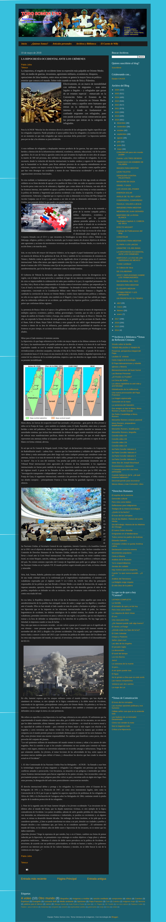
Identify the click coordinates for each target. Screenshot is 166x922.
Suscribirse (116, 68)
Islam (89, 904)
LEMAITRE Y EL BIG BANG (128, 248)
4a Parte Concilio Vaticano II (124, 449)
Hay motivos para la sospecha (124, 570)
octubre (120, 130)
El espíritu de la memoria (122, 495)
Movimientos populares (121, 553)
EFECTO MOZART (125, 227)
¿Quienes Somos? (40, 43)
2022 (117, 105)
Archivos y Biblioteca (86, 43)
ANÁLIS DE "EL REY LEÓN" (129, 196)
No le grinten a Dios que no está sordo (128, 677)
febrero (120, 310)
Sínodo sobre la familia (121, 344)
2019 (117, 116)
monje (101, 907)
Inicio (24, 43)
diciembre (121, 123)
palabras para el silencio (33, 904)
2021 (117, 108)
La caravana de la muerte (122, 664)
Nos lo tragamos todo (121, 726)
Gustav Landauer (124, 264)
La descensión (118, 650)
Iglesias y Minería (119, 367)
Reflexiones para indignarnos (124, 505)
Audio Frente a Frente (76, 904)
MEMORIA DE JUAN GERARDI (130, 211)
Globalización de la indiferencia (125, 389)
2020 (117, 112)
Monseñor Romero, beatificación (125, 429)
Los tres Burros (118, 657)
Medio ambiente (66, 901)
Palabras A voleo (137, 904)
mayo (119, 149)
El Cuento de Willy (109, 43)
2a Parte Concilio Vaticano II (124, 456)
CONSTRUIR (122, 237)
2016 (117, 323)
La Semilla (116, 603)
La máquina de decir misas (123, 613)
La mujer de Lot (118, 687)
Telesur (24, 67)
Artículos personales (62, 43)
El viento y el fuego (120, 627)
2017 (117, 319)
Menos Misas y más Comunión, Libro (127, 484)
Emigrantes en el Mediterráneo (125, 534)
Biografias (64, 898)
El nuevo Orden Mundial (122, 530)
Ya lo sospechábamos (121, 563)
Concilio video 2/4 (119, 442)
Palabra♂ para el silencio (29, 907)
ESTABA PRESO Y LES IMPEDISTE (127, 293)
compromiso (117, 898)
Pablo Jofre (26, 65)
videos (128, 898)
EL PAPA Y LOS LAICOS (127, 244)
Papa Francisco (96, 901)
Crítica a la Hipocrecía (121, 729)
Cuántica (116, 901)
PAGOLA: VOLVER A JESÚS (129, 204)
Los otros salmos (122, 904)
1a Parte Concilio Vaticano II (124, 459)
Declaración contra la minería (124, 549)
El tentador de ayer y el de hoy (125, 606)
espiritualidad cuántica (77, 907)
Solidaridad (44, 907)
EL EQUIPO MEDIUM (126, 288)
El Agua (115, 674)
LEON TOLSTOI (123, 172)
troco (108, 907)
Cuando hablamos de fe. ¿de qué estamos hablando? (126, 476)
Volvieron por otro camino (122, 684)
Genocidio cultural (119, 499)
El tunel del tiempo (120, 653)
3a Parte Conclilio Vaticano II (124, 452)
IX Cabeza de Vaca (125, 268)
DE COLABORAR (124, 271)
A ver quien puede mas (121, 670)
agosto (120, 138)
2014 (117, 330)
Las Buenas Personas (121, 373)
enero (119, 314)
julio (119, 142)
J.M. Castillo (109, 904)
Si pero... (115, 667)
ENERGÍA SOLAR (124, 193)
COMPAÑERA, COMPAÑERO (129, 200)
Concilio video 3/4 (119, 439)
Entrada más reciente (33, 878)
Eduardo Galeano (119, 540)
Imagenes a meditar (81, 898)
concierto (64, 907)
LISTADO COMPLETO (121, 599)
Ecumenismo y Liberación (123, 466)
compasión (55, 907)
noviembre (122, 127)
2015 (117, 326)
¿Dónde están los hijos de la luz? (126, 630)
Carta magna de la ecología (123, 360)
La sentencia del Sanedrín (123, 405)
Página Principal (67, 878)
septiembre (122, 134)
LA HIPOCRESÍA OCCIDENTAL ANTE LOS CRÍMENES (130, 253)
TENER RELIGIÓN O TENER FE (126, 347)
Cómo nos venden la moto (123, 723)
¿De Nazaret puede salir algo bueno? (128, 623)
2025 (117, 93)
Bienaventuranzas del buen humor (126, 370)
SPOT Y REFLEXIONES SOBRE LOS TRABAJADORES (131, 276)
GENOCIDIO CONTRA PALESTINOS (126, 176)
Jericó (114, 660)
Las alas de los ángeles (122, 643)
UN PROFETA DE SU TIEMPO (130, 298)
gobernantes (92, 907)
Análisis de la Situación (121, 560)
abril (119, 303)
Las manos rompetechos (122, 681)
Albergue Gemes (60, 904)
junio (119, 145)
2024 (117, 97)
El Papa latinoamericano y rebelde (126, 363)
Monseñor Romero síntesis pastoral (127, 420)
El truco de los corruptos (122, 515)
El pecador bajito (119, 647)
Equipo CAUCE (118, 79)
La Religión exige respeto (122, 582)
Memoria (141, 901)
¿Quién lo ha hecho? (121, 512)
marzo (120, 307)
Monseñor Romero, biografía (124, 432)
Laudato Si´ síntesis (120, 356)
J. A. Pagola (98, 904)
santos (48, 904)
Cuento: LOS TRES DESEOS (129, 158)
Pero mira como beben (121, 502)
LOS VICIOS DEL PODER (128, 189)
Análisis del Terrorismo (121, 579)
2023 (117, 101)
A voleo (26, 898)
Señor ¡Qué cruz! (119, 640)
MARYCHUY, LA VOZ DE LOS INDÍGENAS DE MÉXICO (130, 259)
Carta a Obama (118, 556)
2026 (117, 90)
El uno (114, 616)
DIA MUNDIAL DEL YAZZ (127, 281)
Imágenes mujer (129, 901)
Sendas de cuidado (120, 566)
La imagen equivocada (121, 398)
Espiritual (25, 901)
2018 (117, 120)
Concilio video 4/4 (119, 436)
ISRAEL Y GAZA (124, 185)
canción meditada (100, 898)
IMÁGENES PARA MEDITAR (129, 208)
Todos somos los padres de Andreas (127, 537)
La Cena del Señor (120, 380)
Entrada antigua (96, 878)
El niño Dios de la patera (122, 585)
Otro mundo (46, 898)
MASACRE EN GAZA (126, 181)
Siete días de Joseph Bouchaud (125, 463)
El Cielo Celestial (119, 633)
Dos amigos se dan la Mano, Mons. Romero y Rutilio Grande (127, 409)
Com (108, 901)
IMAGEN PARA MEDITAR (128, 168)
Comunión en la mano (121, 402)
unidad (114, 907)
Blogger (115, 917)
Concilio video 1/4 (119, 446)
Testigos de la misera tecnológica (126, 509)
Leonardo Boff (50, 901)
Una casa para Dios (120, 620)
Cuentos (138, 898)
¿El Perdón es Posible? (122, 377)
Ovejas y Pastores (119, 637)
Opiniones (81, 901)
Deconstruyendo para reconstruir (126, 481)
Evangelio (36, 901)
